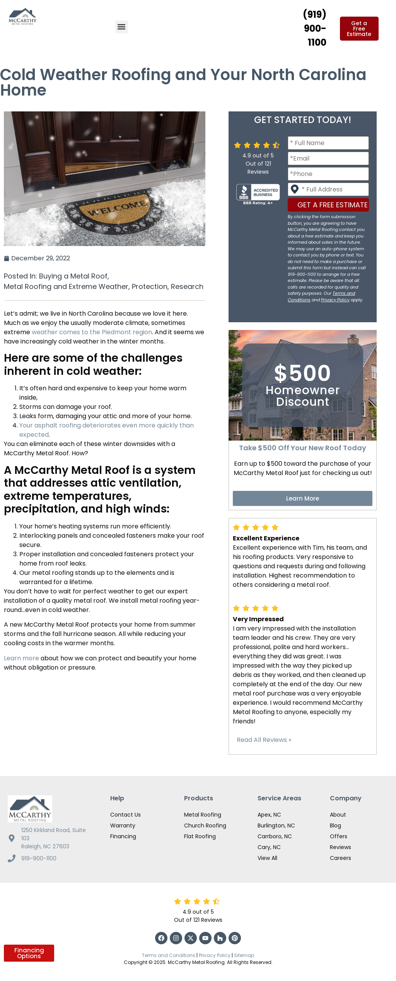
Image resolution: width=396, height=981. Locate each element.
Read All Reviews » (264, 739)
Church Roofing (205, 825)
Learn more (21, 658)
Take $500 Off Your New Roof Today (302, 448)
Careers (340, 858)
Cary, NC (269, 847)
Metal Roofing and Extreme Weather (66, 286)
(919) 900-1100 (314, 28)
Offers (338, 836)
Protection (149, 286)
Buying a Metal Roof (73, 276)
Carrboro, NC (275, 836)
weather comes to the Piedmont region (92, 332)
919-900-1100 (38, 858)
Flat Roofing (200, 836)
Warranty (122, 825)
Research (187, 286)
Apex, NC (269, 815)
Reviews (340, 847)
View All (267, 858)
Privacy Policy (335, 300)
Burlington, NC (276, 825)
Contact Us (125, 815)
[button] (121, 27)
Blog (335, 825)
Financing (123, 836)
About (338, 815)
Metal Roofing (202, 815)
